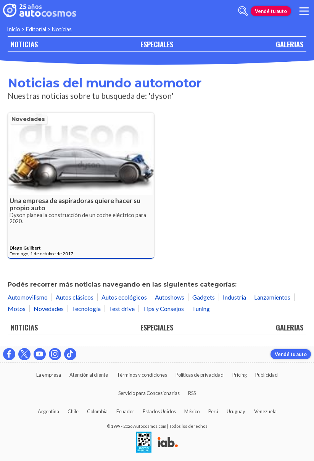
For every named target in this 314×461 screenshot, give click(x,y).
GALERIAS (289, 44)
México (192, 411)
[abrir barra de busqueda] (243, 11)
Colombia (97, 411)
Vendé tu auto (271, 11)
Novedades (28, 119)
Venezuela (265, 411)
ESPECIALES (156, 44)
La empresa (48, 375)
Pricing (239, 375)
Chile (73, 411)
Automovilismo (28, 297)
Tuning (201, 308)
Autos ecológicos (124, 297)
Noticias (62, 29)
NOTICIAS (24, 44)
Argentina (48, 411)
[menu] (304, 11)
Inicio (13, 29)
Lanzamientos (272, 297)
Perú (213, 411)
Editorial (36, 29)
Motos (17, 308)
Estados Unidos (159, 411)
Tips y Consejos (163, 308)
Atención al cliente (88, 375)
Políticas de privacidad (200, 375)
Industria (234, 297)
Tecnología (86, 308)
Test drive (122, 308)
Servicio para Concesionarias (149, 393)
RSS (192, 393)
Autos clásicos (74, 297)
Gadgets (203, 297)
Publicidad (266, 375)
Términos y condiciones (142, 375)
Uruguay (236, 411)
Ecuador (125, 411)
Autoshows (169, 297)
